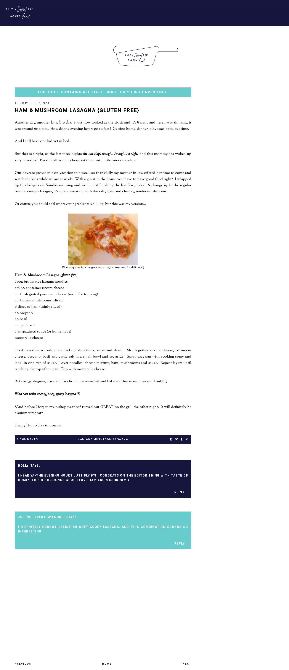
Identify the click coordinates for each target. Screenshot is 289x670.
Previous (23, 663)
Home (107, 663)
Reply (179, 492)
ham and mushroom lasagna (103, 439)
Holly (23, 465)
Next (187, 663)
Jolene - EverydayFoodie (41, 517)
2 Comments (27, 439)
